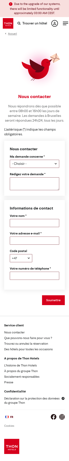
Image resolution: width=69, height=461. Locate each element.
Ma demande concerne (26, 156)
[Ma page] (54, 23)
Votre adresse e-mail (25, 233)
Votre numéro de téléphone (29, 268)
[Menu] (65, 23)
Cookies (9, 425)
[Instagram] (62, 417)
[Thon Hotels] (8, 23)
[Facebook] (53, 417)
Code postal (18, 251)
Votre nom (17, 216)
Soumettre (53, 300)
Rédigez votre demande (27, 174)
